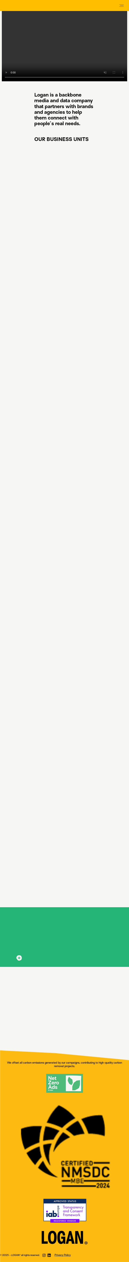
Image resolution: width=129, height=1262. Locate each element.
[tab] (64, 958)
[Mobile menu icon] (121, 5)
